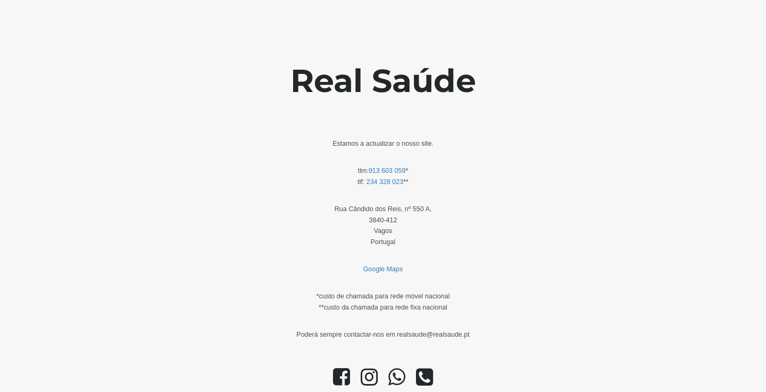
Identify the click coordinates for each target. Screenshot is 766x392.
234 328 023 (385, 182)
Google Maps (383, 269)
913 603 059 (387, 170)
